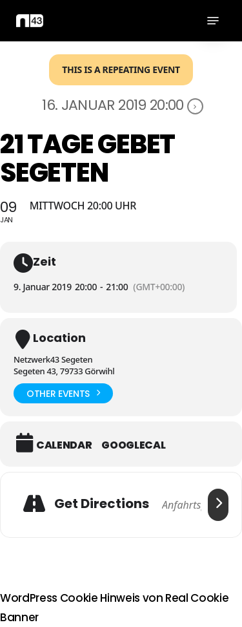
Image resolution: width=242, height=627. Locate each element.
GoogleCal (133, 445)
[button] (213, 20)
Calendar (64, 445)
